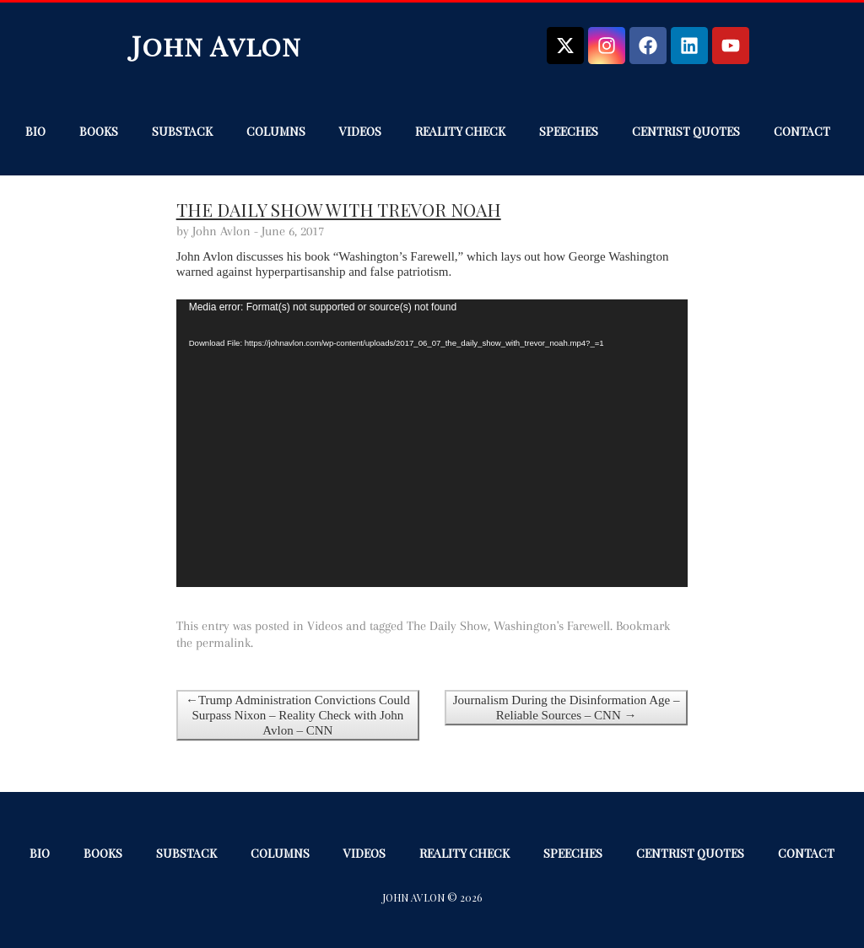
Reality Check (460, 131)
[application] (432, 443)
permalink (223, 642)
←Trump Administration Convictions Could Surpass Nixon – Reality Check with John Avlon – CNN (298, 715)
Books (98, 131)
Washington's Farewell (552, 625)
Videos (360, 131)
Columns (275, 131)
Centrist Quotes (686, 131)
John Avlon (216, 45)
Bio (35, 131)
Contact (802, 131)
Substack (182, 131)
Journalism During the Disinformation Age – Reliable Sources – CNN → (566, 707)
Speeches (568, 131)
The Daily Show (447, 625)
